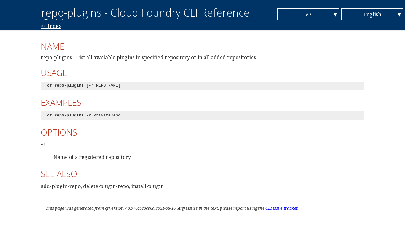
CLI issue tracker (281, 208)
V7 (308, 14)
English (372, 14)
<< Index (51, 26)
